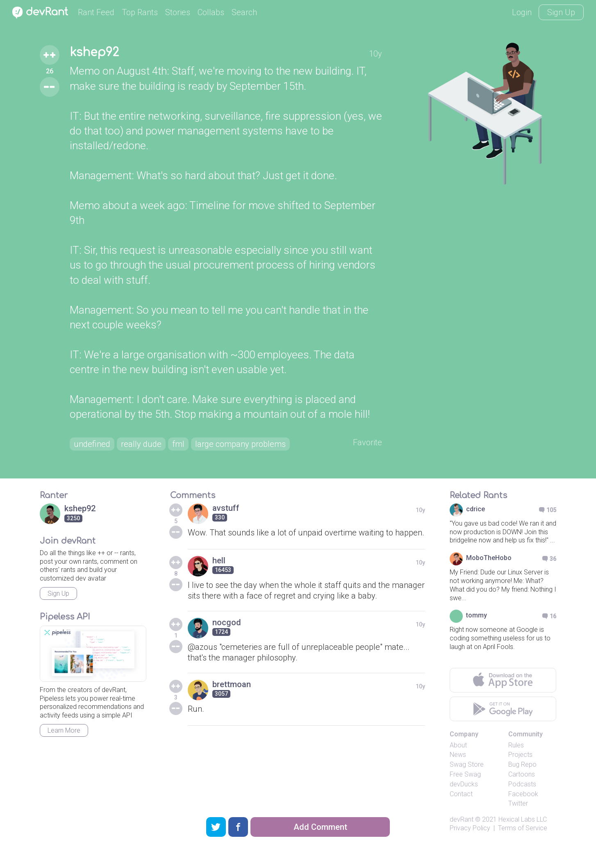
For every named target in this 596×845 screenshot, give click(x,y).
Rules (516, 745)
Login (522, 12)
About (458, 745)
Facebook (523, 794)
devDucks (464, 784)
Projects (520, 754)
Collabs (211, 12)
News (458, 754)
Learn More (64, 730)
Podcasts (522, 784)
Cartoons (521, 774)
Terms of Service (522, 828)
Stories (177, 12)
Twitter (518, 803)
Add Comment (320, 827)
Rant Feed (96, 12)
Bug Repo (522, 764)
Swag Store (467, 764)
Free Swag (465, 774)
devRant (461, 819)
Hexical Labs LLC (522, 819)
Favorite (367, 442)
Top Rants (140, 12)
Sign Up (561, 12)
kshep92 (94, 52)
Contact (461, 794)
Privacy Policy (470, 828)
